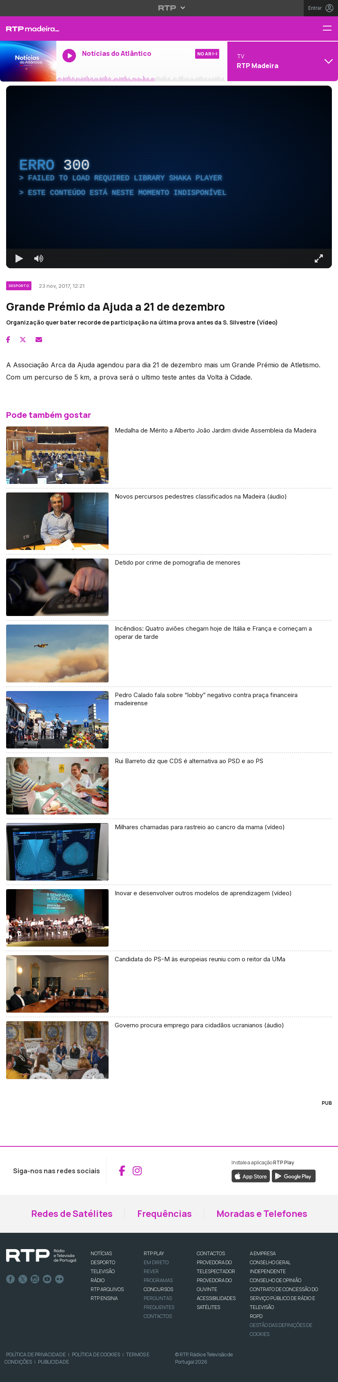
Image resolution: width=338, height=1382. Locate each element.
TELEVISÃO (103, 1271)
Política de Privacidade (36, 1354)
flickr (59, 1279)
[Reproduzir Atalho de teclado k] (19, 258)
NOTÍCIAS (101, 1253)
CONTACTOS (211, 1253)
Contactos (158, 1316)
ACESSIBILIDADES (216, 1298)
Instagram (35, 1279)
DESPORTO (103, 1262)
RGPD (256, 1316)
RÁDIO (98, 1280)
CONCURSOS (158, 1289)
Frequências (164, 1214)
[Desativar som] (39, 258)
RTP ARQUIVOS (107, 1289)
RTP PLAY (154, 1253)
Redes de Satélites (72, 1214)
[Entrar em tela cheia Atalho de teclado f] (319, 258)
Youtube (47, 1279)
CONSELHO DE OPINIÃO (275, 1280)
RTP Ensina (104, 1298)
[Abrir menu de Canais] (281, 61)
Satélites (208, 1307)
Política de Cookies (96, 1354)
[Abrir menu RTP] (169, 7)
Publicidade (53, 1361)
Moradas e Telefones (261, 1214)
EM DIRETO (156, 1262)
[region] (169, 177)
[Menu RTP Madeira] (330, 28)
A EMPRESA (263, 1253)
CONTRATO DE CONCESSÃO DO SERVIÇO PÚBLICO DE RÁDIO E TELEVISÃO (284, 1298)
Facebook (10, 1279)
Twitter (22, 1279)
